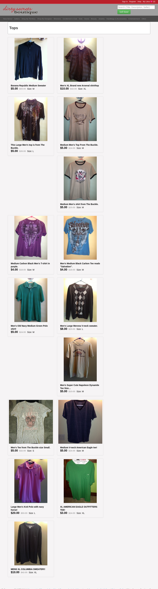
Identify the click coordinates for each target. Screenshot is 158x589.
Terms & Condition (49, 581)
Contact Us (33, 581)
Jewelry (101, 19)
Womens (57, 19)
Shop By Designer (44, 19)
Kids (81, 19)
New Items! (7, 19)
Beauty (94, 19)
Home (86, 19)
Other (144, 19)
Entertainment (134, 19)
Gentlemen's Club (70, 19)
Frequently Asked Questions (73, 581)
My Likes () (149, 1)
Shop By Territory (28, 19)
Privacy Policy (118, 581)
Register (132, 1)
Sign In (125, 1)
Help (139, 1)
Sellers (17, 19)
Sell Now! (124, 12)
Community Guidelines (99, 581)
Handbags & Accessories (116, 19)
